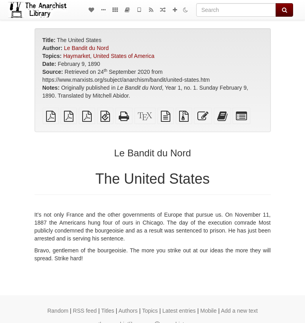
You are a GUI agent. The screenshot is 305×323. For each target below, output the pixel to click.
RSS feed (85, 311)
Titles (107, 311)
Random (57, 311)
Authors (127, 311)
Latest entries (179, 311)
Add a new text (239, 311)
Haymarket (76, 56)
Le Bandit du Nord (86, 48)
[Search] (236, 10)
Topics (150, 311)
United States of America (123, 56)
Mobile (208, 311)
